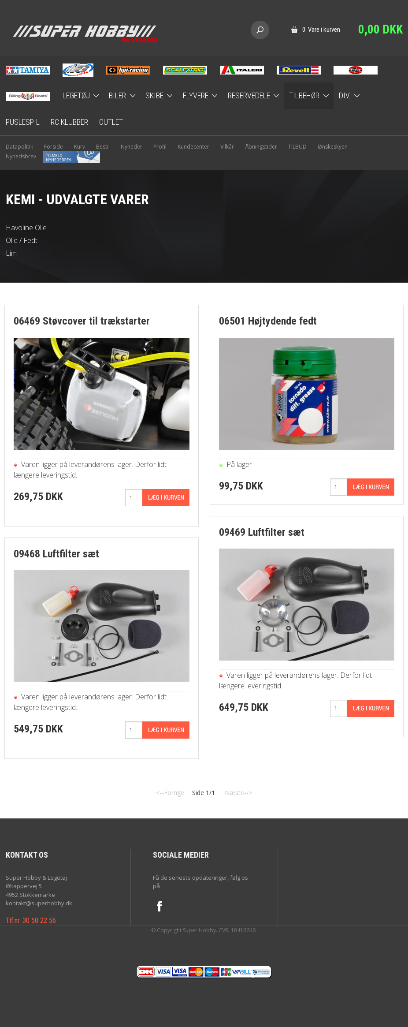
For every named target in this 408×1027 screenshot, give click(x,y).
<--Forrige (170, 792)
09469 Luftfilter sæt (261, 532)
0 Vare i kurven (321, 30)
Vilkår (227, 146)
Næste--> (238, 792)
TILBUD (297, 146)
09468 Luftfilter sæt (56, 554)
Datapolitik (19, 146)
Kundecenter (193, 146)
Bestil (103, 146)
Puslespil (23, 122)
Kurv (79, 146)
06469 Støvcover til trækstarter (82, 321)
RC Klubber (69, 122)
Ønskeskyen (333, 146)
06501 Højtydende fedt (268, 321)
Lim (11, 253)
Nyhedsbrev (53, 156)
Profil (160, 146)
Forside (53, 146)
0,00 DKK (380, 29)
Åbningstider (261, 146)
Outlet (111, 122)
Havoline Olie (26, 227)
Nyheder (131, 146)
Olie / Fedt (21, 240)
